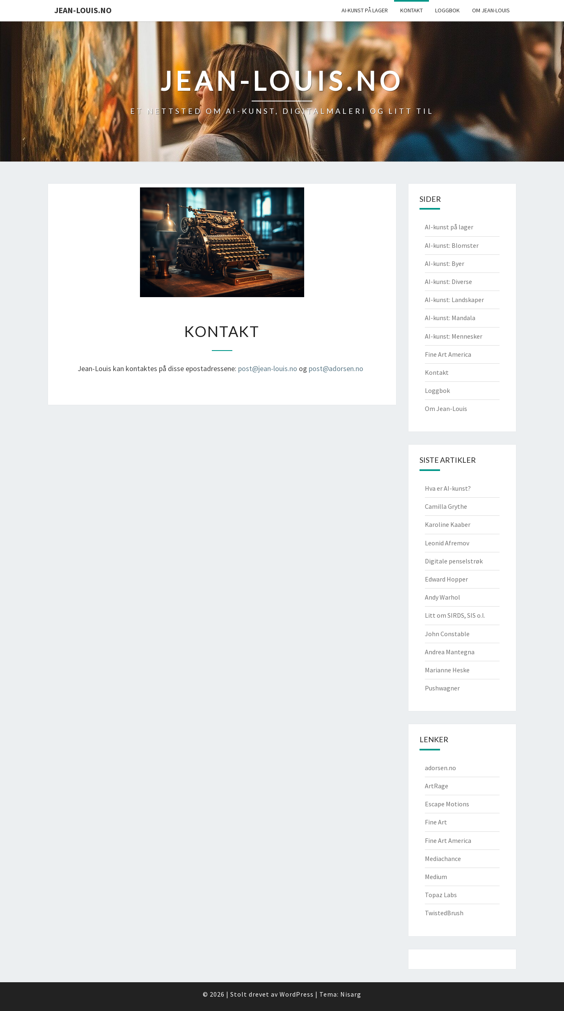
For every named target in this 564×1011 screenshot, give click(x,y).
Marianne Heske (447, 670)
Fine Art (436, 822)
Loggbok (447, 10)
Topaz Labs (441, 895)
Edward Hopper (446, 579)
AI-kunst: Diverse (448, 281)
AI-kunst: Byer (444, 263)
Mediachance (443, 858)
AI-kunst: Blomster (452, 245)
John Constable (447, 634)
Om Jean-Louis (491, 10)
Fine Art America (448, 354)
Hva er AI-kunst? (448, 488)
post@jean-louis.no (267, 368)
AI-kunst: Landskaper (454, 299)
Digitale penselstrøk (454, 561)
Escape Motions (447, 804)
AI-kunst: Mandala (450, 318)
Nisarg (350, 994)
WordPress (297, 994)
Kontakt (411, 10)
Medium (436, 877)
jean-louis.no (83, 10)
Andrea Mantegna (450, 652)
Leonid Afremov (447, 543)
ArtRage (436, 786)
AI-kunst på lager (365, 10)
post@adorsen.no (336, 368)
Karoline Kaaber (447, 524)
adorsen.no (440, 768)
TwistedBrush (444, 913)
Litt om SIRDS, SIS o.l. (455, 615)
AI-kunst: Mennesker (453, 336)
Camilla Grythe (446, 506)
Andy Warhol (442, 597)
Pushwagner (442, 688)
